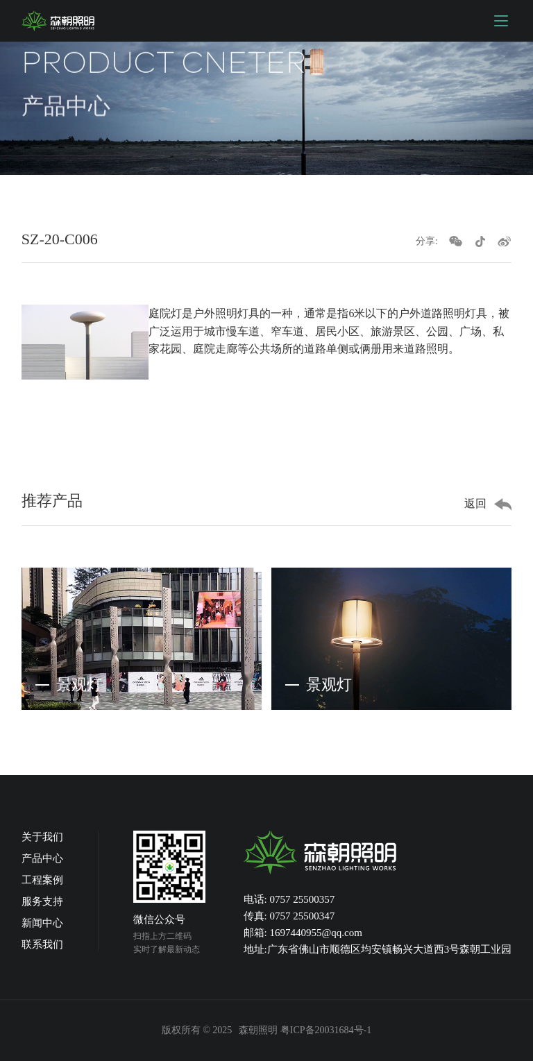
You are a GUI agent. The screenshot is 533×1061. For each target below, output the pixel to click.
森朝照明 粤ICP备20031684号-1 (305, 1030)
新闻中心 (42, 922)
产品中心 (42, 858)
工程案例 (42, 879)
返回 (475, 503)
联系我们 (42, 944)
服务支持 (42, 901)
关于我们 (42, 836)
